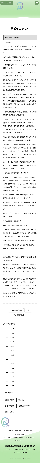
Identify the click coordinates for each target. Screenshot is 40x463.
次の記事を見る (20, 315)
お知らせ (21, 400)
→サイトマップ (19, 440)
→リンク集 (7, 437)
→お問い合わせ (30, 437)
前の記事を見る (16, 310)
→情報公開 (18, 431)
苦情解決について (24, 406)
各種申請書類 (9, 406)
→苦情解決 (9, 431)
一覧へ (28, 310)
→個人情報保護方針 (18, 437)
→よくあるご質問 (19, 434)
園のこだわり (9, 412)
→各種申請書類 (27, 431)
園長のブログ (9, 400)
